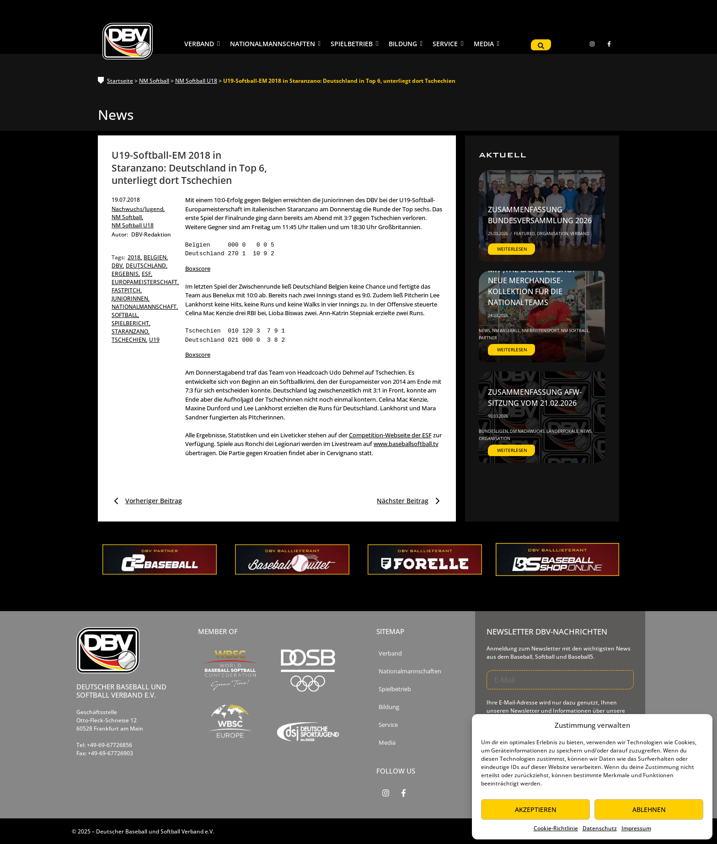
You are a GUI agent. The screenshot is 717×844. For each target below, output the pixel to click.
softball (125, 315)
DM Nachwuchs (528, 431)
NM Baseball (506, 330)
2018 (135, 257)
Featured (525, 234)
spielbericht (131, 323)
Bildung (389, 707)
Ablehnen (649, 809)
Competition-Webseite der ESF (390, 435)
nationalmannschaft (145, 307)
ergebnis (126, 274)
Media (387, 743)
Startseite (120, 81)
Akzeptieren (535, 809)
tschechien (129, 340)
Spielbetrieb (395, 689)
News (485, 330)
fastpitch (127, 290)
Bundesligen (494, 431)
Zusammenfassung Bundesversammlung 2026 (540, 215)
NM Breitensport (541, 330)
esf (147, 274)
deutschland (146, 265)
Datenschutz (600, 828)
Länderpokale (562, 431)
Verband (579, 234)
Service (388, 725)
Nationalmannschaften (410, 671)
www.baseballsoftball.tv (406, 444)
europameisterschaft (145, 282)
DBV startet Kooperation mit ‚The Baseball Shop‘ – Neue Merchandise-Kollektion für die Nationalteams (538, 280)
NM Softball (154, 81)
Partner (488, 338)
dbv (118, 265)
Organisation (553, 234)
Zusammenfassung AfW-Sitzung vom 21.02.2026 (535, 397)
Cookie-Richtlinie (556, 828)
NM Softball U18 (196, 81)
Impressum (636, 828)
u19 (154, 340)
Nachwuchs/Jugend (138, 209)
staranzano (131, 331)
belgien (156, 257)
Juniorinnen (131, 298)
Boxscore (197, 268)
